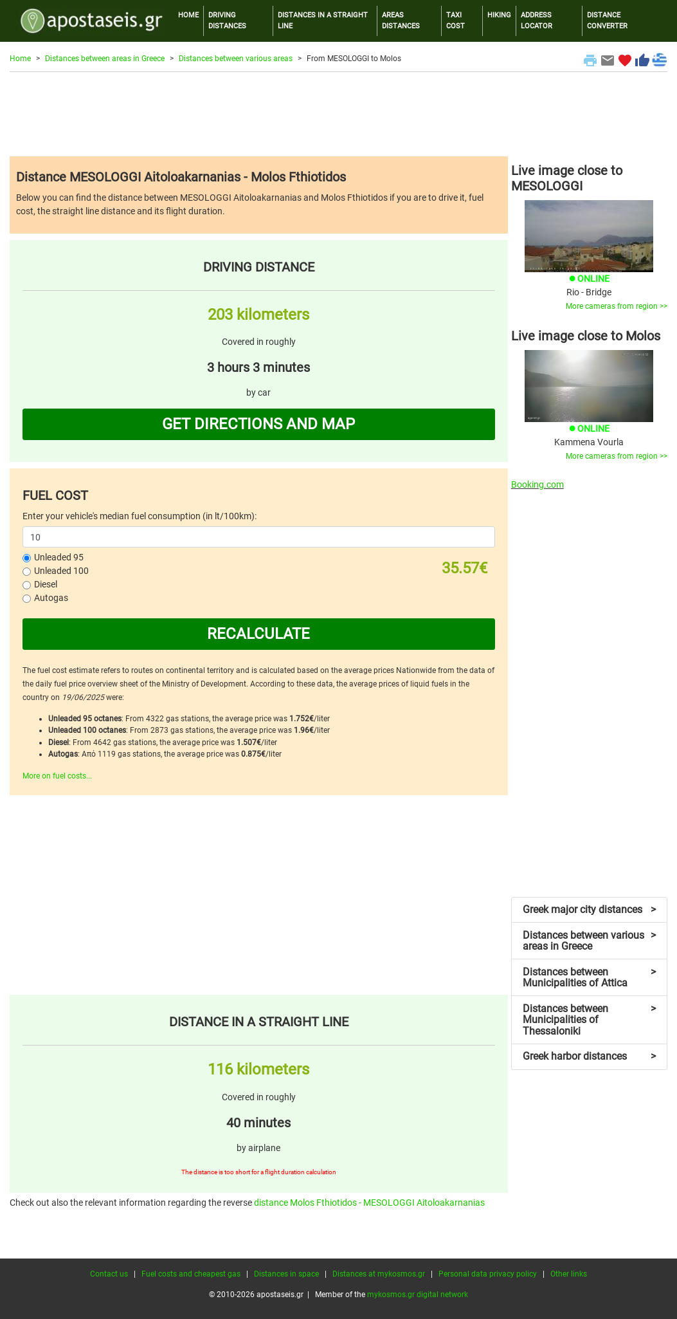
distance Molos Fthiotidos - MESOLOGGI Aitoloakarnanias (369, 1202)
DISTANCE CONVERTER (607, 20)
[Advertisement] (338, 114)
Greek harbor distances (589, 1056)
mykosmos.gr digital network (417, 1294)
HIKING (499, 15)
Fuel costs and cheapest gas (190, 1273)
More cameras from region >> (616, 306)
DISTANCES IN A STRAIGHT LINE (323, 20)
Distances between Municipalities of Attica (589, 978)
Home (20, 58)
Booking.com (537, 484)
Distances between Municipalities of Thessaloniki (589, 1019)
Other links (568, 1273)
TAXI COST (455, 20)
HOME (188, 15)
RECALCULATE (258, 634)
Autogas (51, 598)
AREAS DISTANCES (401, 20)
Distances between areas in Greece (105, 58)
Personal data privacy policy (487, 1273)
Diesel (45, 584)
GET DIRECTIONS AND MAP (258, 424)
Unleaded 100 (61, 571)
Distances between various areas (236, 58)
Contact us (109, 1273)
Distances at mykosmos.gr (378, 1273)
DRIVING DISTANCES (227, 20)
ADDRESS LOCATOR (536, 20)
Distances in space (286, 1273)
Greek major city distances (589, 909)
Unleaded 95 (59, 557)
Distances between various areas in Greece (589, 941)
